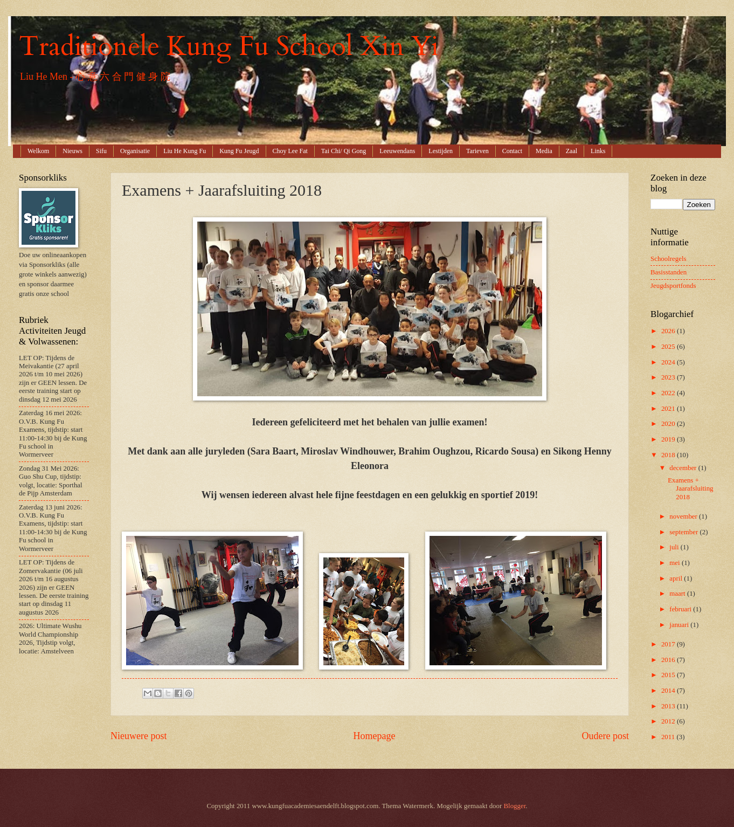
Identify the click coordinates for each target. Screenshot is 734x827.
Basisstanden (668, 272)
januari (679, 625)
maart (678, 593)
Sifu (101, 151)
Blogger (515, 806)
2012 (669, 721)
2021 (669, 408)
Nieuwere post (138, 735)
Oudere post (605, 735)
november (684, 516)
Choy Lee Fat (290, 151)
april (676, 578)
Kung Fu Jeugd (239, 151)
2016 (669, 660)
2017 (669, 644)
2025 (669, 346)
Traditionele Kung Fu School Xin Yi (229, 46)
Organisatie (135, 151)
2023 (669, 377)
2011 (669, 737)
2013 (669, 706)
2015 (669, 675)
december (683, 468)
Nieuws (72, 151)
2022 (669, 393)
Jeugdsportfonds (673, 286)
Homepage (374, 735)
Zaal (571, 151)
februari (681, 609)
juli (674, 547)
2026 (669, 331)
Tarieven (477, 151)
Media (544, 151)
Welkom (38, 151)
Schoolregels (668, 259)
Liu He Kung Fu (184, 151)
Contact (512, 151)
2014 (669, 690)
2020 (669, 424)
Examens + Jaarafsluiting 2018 (690, 489)
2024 (669, 362)
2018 (669, 455)
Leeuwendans (397, 151)
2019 (669, 439)
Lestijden (440, 151)
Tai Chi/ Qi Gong (343, 151)
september (684, 532)
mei (675, 563)
